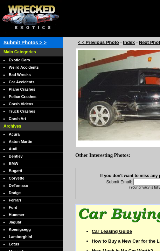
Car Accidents (22, 82)
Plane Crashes (22, 89)
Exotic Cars (19, 60)
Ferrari (15, 200)
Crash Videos (21, 104)
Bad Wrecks (20, 75)
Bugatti (15, 171)
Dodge (15, 193)
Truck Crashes (22, 111)
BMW (14, 163)
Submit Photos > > (25, 42)
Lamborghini (20, 237)
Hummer (17, 215)
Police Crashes (22, 96)
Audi (13, 149)
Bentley (16, 156)
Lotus (14, 244)
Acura (14, 134)
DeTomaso (18, 185)
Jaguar (15, 222)
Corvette (17, 178)
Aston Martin (20, 141)
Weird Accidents (24, 67)
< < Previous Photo (98, 42)
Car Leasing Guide (112, 231)
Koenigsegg (20, 229)
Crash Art (17, 118)
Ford (13, 207)
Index (129, 42)
